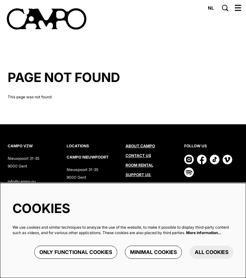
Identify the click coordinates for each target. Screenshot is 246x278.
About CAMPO (140, 145)
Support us (139, 174)
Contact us (138, 155)
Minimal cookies (153, 252)
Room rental (139, 165)
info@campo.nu (22, 181)
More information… (203, 232)
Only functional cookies (75, 252)
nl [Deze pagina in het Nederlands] (211, 8)
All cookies (211, 252)
